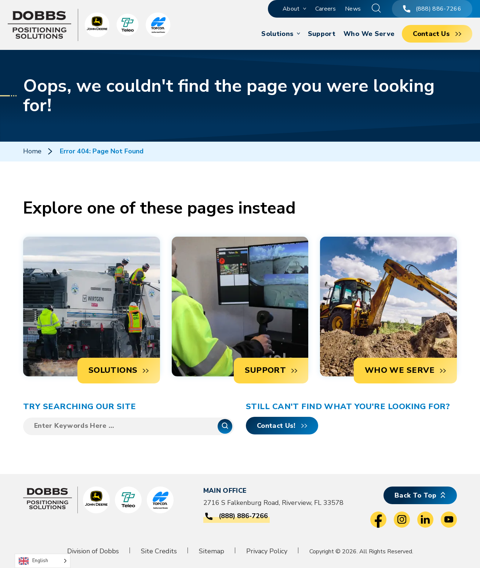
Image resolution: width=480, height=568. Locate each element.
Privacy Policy (266, 551)
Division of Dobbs (93, 551)
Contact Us (431, 33)
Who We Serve (368, 33)
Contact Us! (276, 425)
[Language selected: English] (42, 561)
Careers (325, 9)
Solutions (277, 33)
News (353, 9)
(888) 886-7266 (432, 9)
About (291, 9)
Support (322, 33)
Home (32, 151)
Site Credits (159, 551)
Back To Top (415, 495)
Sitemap (211, 551)
